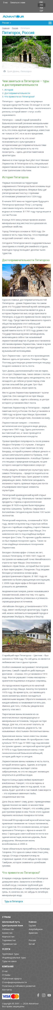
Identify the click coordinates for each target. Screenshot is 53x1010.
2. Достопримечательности (16, 93)
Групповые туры (10, 953)
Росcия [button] (6, 22)
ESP (41, 11)
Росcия (15, 28)
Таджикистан (9, 940)
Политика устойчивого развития (18, 985)
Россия (32, 940)
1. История (7, 89)
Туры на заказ (9, 961)
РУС (41, 5)
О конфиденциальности (14, 982)
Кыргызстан (8, 936)
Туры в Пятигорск (13, 901)
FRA (41, 8)
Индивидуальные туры (14, 957)
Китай (32, 943)
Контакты (7, 989)
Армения (33, 932)
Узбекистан (8, 929)
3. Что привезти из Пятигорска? (18, 96)
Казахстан (7, 932)
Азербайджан (36, 929)
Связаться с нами (17, 2)
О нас (5, 2)
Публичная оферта (11, 978)
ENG (41, 2)
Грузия (32, 925)
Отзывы (6, 974)
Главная (5, 28)
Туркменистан (9, 943)
